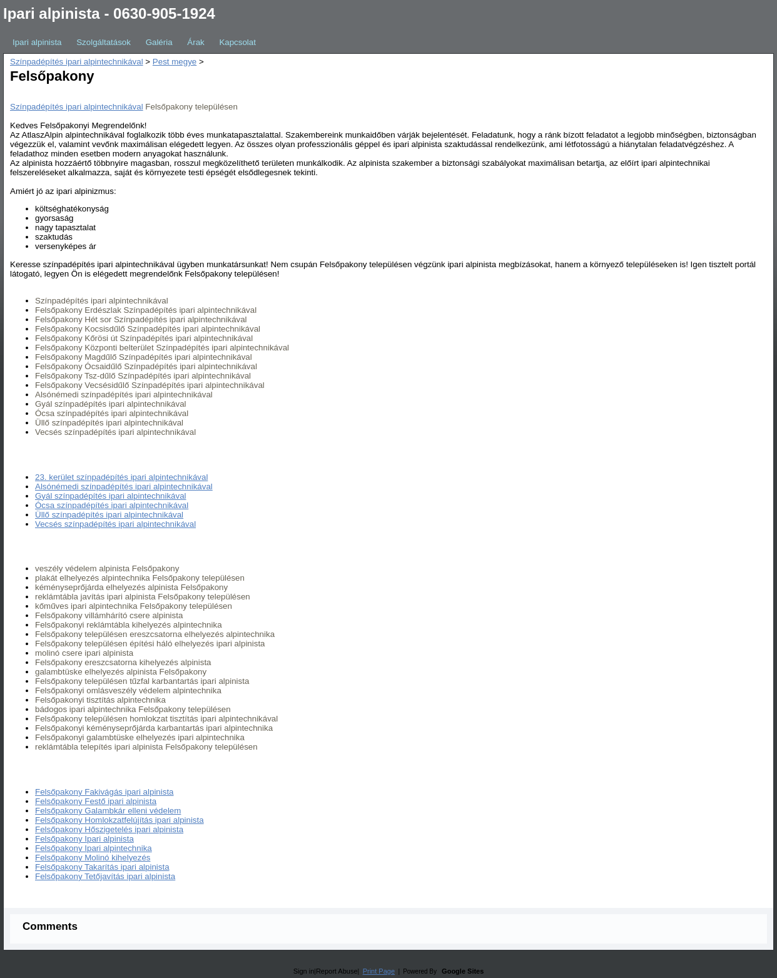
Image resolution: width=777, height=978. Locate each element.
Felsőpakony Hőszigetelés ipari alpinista (109, 829)
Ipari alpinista (37, 42)
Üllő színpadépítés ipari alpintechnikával (109, 514)
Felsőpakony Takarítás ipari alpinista (102, 867)
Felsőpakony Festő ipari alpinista (95, 801)
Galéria (159, 42)
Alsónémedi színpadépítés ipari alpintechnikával (124, 486)
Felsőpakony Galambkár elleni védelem (108, 810)
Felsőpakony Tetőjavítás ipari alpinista (105, 876)
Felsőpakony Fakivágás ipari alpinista (104, 792)
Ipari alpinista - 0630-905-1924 (109, 13)
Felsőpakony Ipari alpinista (84, 838)
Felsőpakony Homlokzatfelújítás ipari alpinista (119, 820)
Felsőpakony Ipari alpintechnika (93, 848)
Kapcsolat (237, 42)
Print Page (379, 971)
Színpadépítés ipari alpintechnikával (76, 61)
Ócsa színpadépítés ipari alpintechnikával (111, 505)
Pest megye (174, 61)
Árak (195, 42)
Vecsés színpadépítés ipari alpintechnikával (115, 524)
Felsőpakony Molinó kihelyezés (92, 857)
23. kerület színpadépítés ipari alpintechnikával (121, 477)
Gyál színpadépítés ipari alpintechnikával (110, 496)
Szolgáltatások (103, 42)
